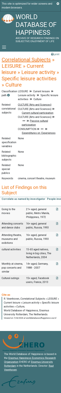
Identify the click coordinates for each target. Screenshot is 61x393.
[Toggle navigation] (4, 47)
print (55, 54)
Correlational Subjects (26, 59)
